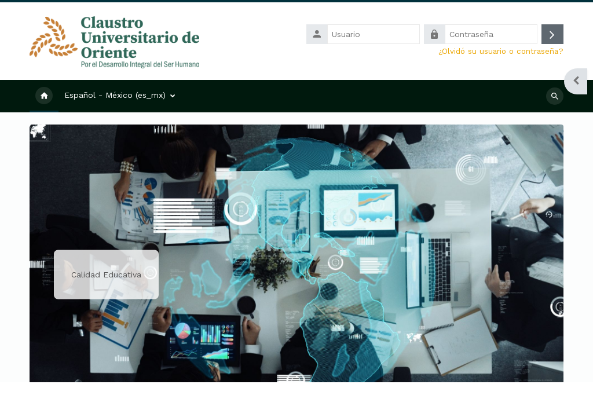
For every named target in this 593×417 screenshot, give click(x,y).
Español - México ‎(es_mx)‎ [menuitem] (115, 95)
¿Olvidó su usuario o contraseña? (500, 51)
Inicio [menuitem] (44, 96)
